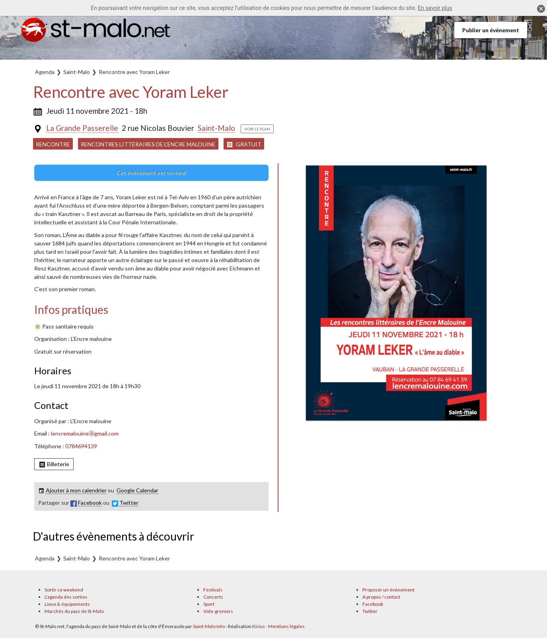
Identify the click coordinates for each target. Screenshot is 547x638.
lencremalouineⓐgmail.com (85, 433)
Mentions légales (286, 626)
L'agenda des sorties (66, 597)
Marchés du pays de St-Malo (74, 611)
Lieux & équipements (67, 604)
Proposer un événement (388, 590)
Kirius (258, 626)
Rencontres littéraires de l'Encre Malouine (148, 144)
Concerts (213, 597)
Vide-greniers (218, 611)
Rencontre (53, 144)
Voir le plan (257, 128)
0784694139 (81, 446)
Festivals (212, 590)
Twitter (370, 611)
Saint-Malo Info (209, 626)
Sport (208, 604)
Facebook (372, 604)
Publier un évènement (490, 30)
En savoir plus (435, 8)
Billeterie (54, 464)
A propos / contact (381, 597)
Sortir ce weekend (64, 590)
